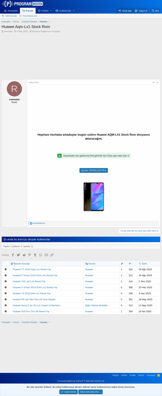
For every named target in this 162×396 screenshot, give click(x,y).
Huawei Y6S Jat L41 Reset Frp (29, 281)
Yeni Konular (11, 16)
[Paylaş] (154, 82)
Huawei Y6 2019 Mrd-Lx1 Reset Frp (31, 293)
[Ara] (155, 11)
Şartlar (124, 375)
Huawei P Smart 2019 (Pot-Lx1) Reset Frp (35, 275)
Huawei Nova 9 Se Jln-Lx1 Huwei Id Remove (36, 305)
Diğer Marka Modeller (96, 305)
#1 (158, 82)
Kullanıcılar (65, 10)
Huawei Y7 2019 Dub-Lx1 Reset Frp (32, 269)
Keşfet (45, 10)
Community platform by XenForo (81, 381)
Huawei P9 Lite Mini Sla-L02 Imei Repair (34, 299)
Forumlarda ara (30, 16)
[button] (51, 11)
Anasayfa (13, 10)
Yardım (141, 375)
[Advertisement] (81, 56)
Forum (29, 10)
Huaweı (89, 269)
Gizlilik (133, 375)
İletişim (115, 375)
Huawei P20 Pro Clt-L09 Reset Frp (31, 311)
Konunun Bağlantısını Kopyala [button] (46, 31)
